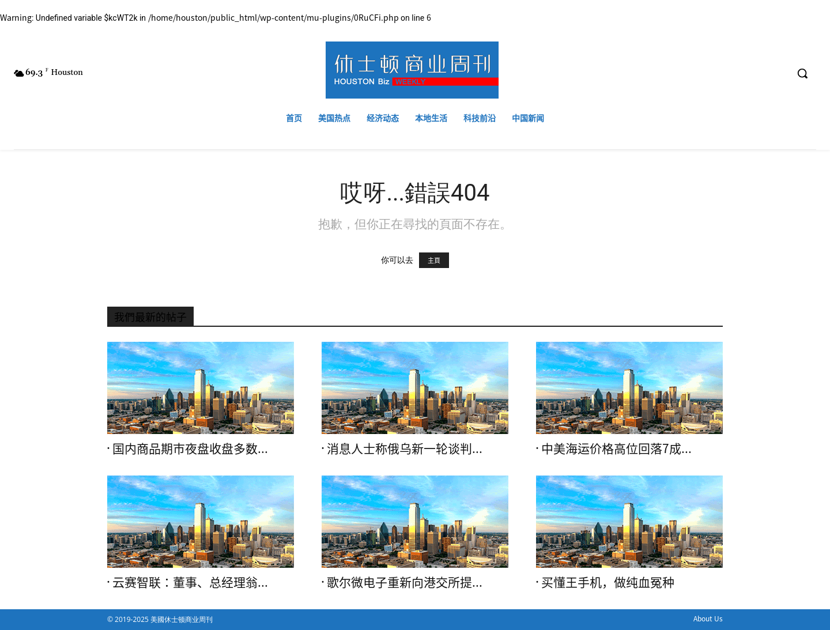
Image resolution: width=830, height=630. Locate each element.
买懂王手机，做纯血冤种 (607, 582)
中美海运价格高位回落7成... (616, 449)
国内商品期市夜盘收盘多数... (190, 449)
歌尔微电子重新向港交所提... (404, 582)
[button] (802, 73)
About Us (708, 618)
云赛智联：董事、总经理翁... (190, 582)
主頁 (434, 260)
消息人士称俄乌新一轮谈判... (404, 449)
